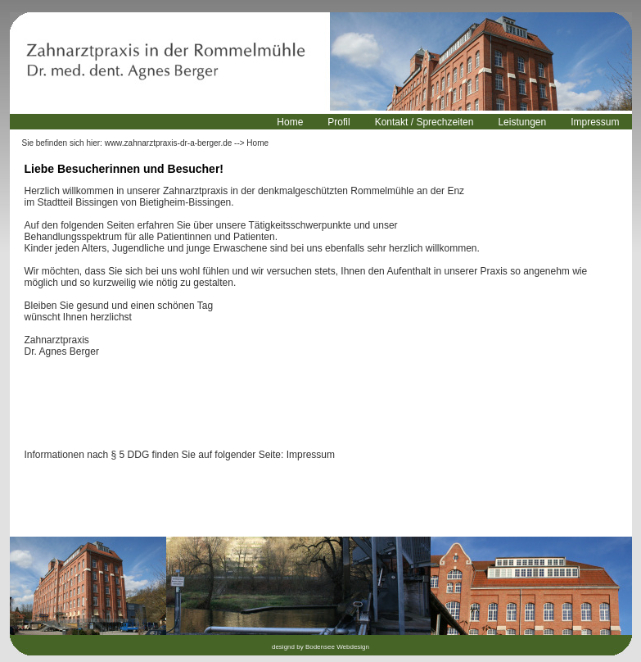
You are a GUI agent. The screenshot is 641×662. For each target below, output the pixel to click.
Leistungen (522, 122)
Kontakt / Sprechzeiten (424, 122)
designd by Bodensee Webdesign (320, 647)
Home (290, 122)
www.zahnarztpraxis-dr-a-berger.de (168, 142)
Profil (338, 122)
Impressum (595, 122)
